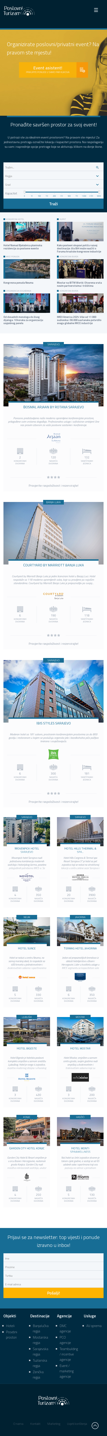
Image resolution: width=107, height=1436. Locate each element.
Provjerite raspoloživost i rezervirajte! (54, 485)
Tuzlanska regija (40, 1363)
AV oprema (94, 1325)
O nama (18, 1423)
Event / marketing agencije (67, 1371)
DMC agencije (65, 1328)
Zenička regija (38, 1374)
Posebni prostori (11, 1334)
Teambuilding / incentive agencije (69, 1354)
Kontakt (35, 1423)
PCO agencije (65, 1340)
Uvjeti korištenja (77, 1423)
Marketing (53, 1423)
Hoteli (10, 1325)
